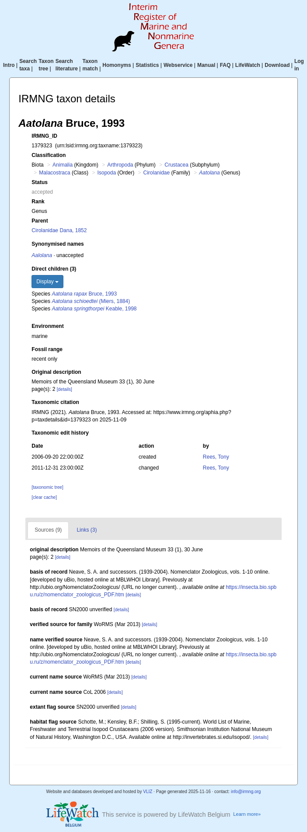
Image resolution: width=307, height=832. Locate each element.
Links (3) (87, 530)
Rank (37, 201)
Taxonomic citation (55, 402)
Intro (9, 65)
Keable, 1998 (94, 309)
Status (39, 182)
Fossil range (47, 349)
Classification (48, 155)
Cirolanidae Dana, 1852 (59, 230)
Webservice (178, 65)
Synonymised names (57, 244)
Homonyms (116, 65)
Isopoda (106, 173)
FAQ (225, 65)
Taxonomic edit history (59, 433)
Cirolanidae (156, 173)
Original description (56, 372)
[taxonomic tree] (47, 487)
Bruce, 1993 (84, 294)
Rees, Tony (216, 457)
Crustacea (176, 165)
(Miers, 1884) (91, 301)
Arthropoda (120, 165)
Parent (39, 221)
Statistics (147, 65)
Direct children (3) (53, 269)
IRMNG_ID (44, 136)
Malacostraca (54, 173)
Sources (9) (48, 530)
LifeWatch (247, 65)
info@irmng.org (246, 791)
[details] (64, 389)
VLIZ (147, 791)
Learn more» (247, 814)
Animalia (62, 165)
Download (277, 65)
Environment (47, 326)
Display (47, 281)
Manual (206, 65)
